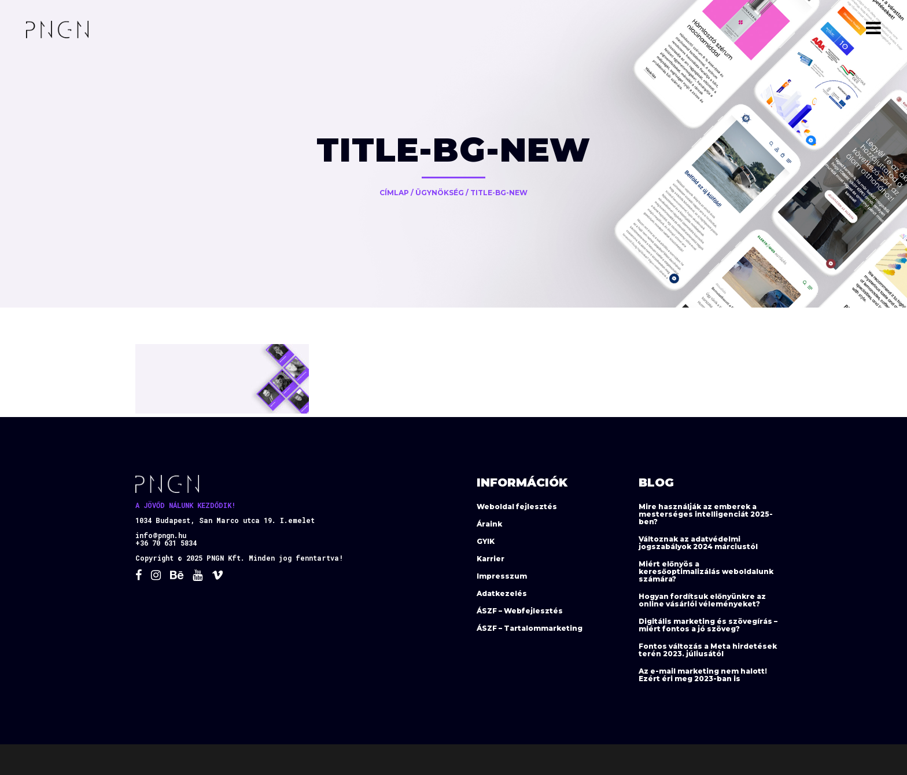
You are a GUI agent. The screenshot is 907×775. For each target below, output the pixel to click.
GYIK (486, 541)
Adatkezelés (502, 593)
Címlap (394, 192)
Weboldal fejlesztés (517, 506)
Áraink (489, 524)
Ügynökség (439, 192)
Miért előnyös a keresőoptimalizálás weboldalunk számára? (706, 571)
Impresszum (502, 576)
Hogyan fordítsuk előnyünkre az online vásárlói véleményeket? (702, 600)
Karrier (490, 558)
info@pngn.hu (160, 535)
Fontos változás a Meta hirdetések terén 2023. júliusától (708, 649)
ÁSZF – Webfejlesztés (520, 611)
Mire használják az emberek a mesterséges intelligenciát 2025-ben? (706, 514)
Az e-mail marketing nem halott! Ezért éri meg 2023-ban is (703, 674)
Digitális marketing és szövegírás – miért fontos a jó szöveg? (708, 625)
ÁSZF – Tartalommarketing (529, 628)
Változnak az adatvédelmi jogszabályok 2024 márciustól (698, 542)
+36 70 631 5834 (166, 542)
